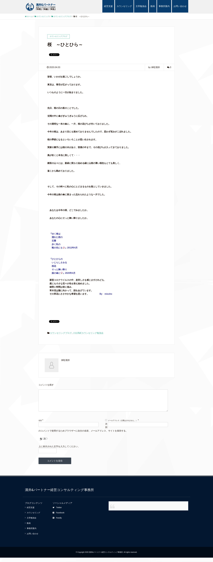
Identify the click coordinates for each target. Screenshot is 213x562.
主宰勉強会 (141, 6)
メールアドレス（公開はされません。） (122, 425)
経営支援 (108, 6)
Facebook (58, 517)
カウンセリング (124, 6)
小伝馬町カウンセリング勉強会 (88, 333)
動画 (153, 6)
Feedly (57, 522)
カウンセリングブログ (61, 333)
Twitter (57, 512)
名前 (40, 425)
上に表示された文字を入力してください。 (59, 451)
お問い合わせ (180, 6)
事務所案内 (164, 6)
